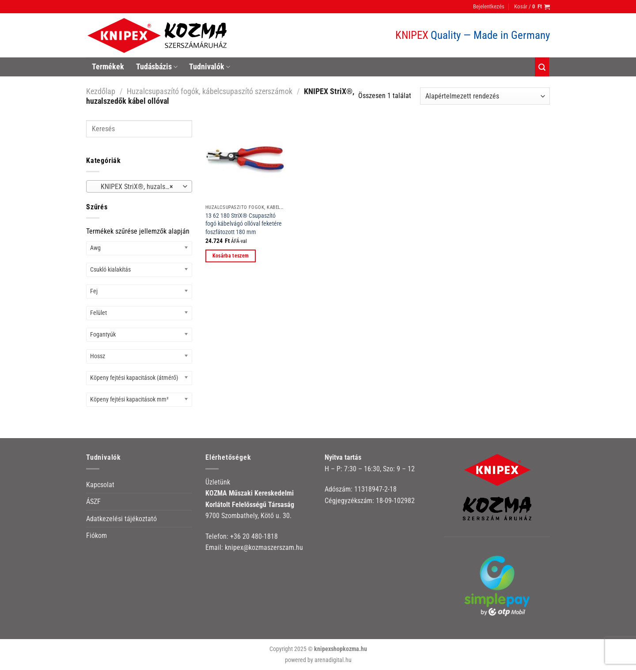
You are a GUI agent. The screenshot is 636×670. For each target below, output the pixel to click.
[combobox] (139, 186)
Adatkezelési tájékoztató (121, 519)
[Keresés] (542, 66)
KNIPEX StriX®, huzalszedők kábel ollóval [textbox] (138, 187)
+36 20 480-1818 (254, 536)
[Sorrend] (485, 96)
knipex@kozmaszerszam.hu (264, 547)
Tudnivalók (209, 66)
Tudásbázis (157, 66)
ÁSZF (93, 501)
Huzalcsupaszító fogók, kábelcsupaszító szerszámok (209, 91)
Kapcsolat (100, 485)
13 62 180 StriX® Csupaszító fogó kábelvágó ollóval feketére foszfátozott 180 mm (243, 224)
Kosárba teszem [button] (230, 256)
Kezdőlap (100, 91)
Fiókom (96, 535)
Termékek (108, 66)
